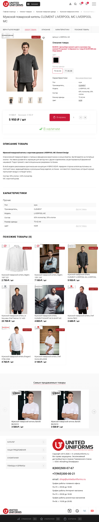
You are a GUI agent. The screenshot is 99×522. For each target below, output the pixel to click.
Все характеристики (84, 78)
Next (94, 412)
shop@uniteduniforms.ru (72, 479)
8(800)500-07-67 (63, 468)
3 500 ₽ (17, 427)
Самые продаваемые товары (49, 383)
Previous (5, 410)
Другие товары (81, 210)
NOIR (80, 100)
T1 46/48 (68, 71)
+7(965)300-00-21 (63, 474)
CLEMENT (82, 85)
